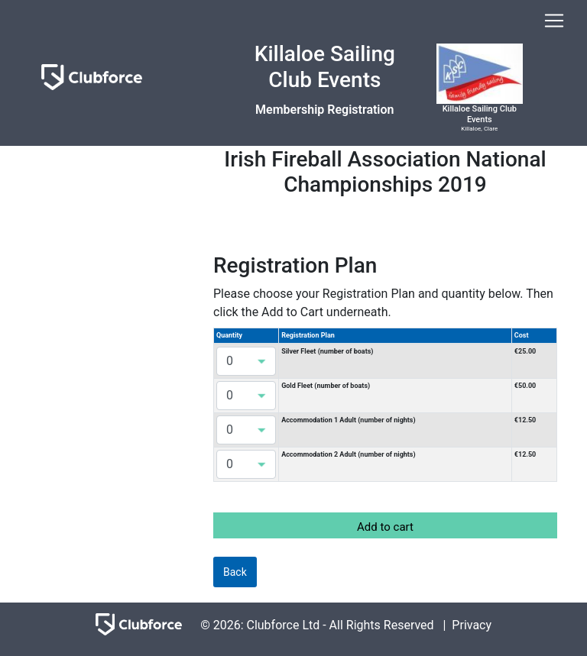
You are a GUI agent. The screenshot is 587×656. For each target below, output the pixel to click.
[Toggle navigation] (554, 20)
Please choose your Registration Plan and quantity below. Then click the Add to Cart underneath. (383, 302)
